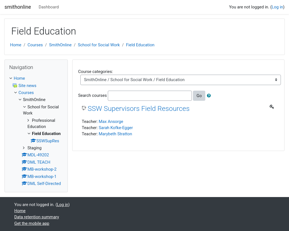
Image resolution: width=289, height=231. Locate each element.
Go (199, 95)
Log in (277, 7)
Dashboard (49, 7)
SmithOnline (60, 44)
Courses (35, 44)
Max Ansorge (111, 121)
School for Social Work (99, 44)
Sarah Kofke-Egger (116, 127)
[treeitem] (36, 78)
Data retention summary (36, 216)
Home (15, 44)
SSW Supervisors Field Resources (139, 108)
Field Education (140, 44)
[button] (210, 95)
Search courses (92, 95)
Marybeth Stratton (115, 133)
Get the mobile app (31, 223)
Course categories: (95, 71)
